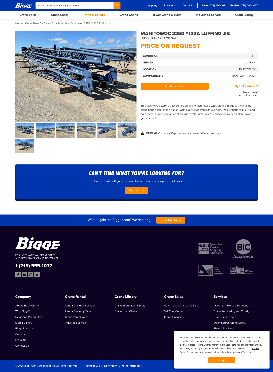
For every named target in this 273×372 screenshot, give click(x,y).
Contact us (136, 190)
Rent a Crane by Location (80, 305)
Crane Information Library (130, 305)
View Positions (171, 220)
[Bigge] (23, 5)
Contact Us (22, 345)
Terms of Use (93, 365)
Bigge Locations (25, 328)
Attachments (59, 23)
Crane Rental (60, 15)
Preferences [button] (248, 352)
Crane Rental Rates (76, 317)
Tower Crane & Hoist (167, 15)
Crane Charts (129, 15)
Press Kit (20, 340)
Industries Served (208, 15)
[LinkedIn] (24, 274)
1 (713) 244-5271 (246, 86)
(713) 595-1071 (217, 5)
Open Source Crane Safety (230, 323)
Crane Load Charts (126, 311)
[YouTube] (37, 274)
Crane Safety (244, 15)
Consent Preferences (130, 365)
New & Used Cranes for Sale (181, 305)
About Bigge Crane (27, 305)
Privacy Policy (109, 365)
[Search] (117, 5)
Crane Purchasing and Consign (232, 311)
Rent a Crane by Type (78, 311)
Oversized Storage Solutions (231, 305)
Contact (187, 5)
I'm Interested (174, 86)
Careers (20, 334)
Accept (222, 360)
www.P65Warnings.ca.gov (207, 133)
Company (151, 5)
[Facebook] (18, 274)
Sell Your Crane (173, 311)
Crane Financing (174, 317)
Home (19, 23)
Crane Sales (28, 15)
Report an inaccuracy (246, 95)
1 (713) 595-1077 (33, 265)
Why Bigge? (22, 311)
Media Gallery (23, 323)
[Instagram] (30, 274)
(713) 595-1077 (249, 5)
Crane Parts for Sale (37, 23)
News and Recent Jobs (29, 317)
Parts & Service (94, 15)
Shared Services (223, 328)
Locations (170, 5)
